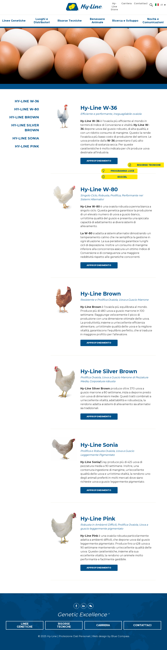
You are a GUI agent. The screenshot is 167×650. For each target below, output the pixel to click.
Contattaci (142, 625)
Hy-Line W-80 (29, 109)
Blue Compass (120, 636)
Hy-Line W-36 (30, 101)
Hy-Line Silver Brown (28, 128)
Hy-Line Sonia (29, 139)
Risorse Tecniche (64, 625)
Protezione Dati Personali (74, 636)
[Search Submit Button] (151, 5)
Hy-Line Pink (30, 147)
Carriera (103, 625)
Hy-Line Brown (27, 118)
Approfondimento (99, 161)
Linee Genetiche (24, 625)
